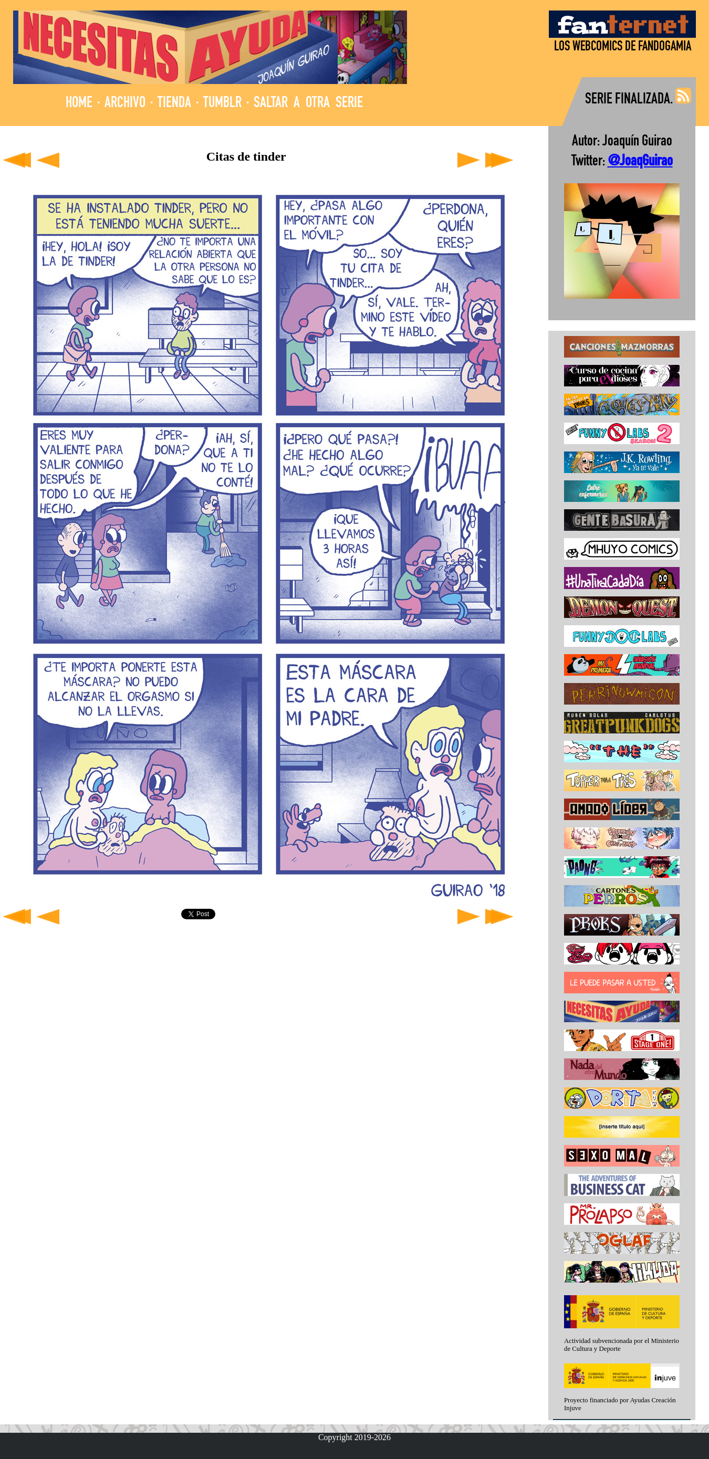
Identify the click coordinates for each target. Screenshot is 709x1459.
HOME (79, 103)
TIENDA (174, 103)
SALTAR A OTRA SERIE (308, 103)
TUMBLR (222, 103)
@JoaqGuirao (640, 162)
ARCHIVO (125, 103)
